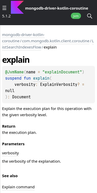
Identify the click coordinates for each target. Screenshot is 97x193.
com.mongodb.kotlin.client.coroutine (55, 40)
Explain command (18, 186)
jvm (76, 16)
